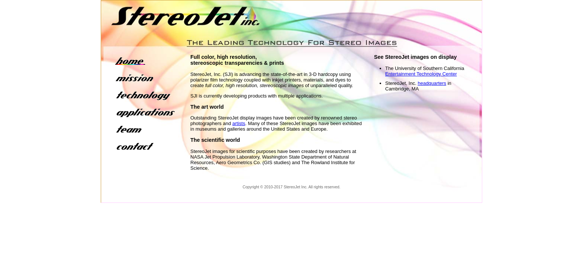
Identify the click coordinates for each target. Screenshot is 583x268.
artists (238, 123)
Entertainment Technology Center (421, 74)
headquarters (432, 83)
